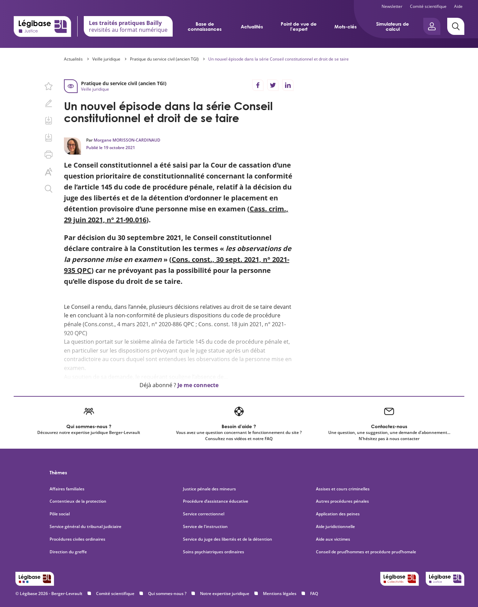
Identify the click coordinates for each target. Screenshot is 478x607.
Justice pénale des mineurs (209, 489)
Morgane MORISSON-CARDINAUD (127, 140)
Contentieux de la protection (78, 501)
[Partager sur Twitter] (273, 85)
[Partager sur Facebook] (258, 85)
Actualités (252, 26)
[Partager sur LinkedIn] (288, 85)
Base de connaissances (205, 26)
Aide (458, 6)
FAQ (314, 593)
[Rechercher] (455, 26)
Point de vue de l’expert (299, 26)
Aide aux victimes (333, 539)
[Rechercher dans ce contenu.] (48, 189)
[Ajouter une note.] (48, 103)
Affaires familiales (67, 489)
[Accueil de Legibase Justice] (42, 26)
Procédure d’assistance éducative (216, 501)
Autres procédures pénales (342, 501)
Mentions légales (279, 593)
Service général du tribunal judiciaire (85, 526)
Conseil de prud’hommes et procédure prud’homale (366, 552)
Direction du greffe (68, 552)
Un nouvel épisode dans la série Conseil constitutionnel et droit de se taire (278, 59)
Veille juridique (106, 59)
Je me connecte (197, 385)
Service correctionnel (203, 514)
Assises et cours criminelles (343, 489)
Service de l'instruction (205, 526)
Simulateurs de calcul (392, 26)
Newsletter (392, 6)
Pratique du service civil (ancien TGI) (164, 59)
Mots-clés (345, 26)
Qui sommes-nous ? (167, 593)
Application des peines (338, 514)
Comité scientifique (428, 6)
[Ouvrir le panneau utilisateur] (431, 26)
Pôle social (60, 514)
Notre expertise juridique (224, 593)
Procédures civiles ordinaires (77, 539)
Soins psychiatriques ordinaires (213, 552)
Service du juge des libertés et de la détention (227, 539)
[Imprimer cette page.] (48, 154)
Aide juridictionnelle (335, 526)
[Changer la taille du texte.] (48, 172)
